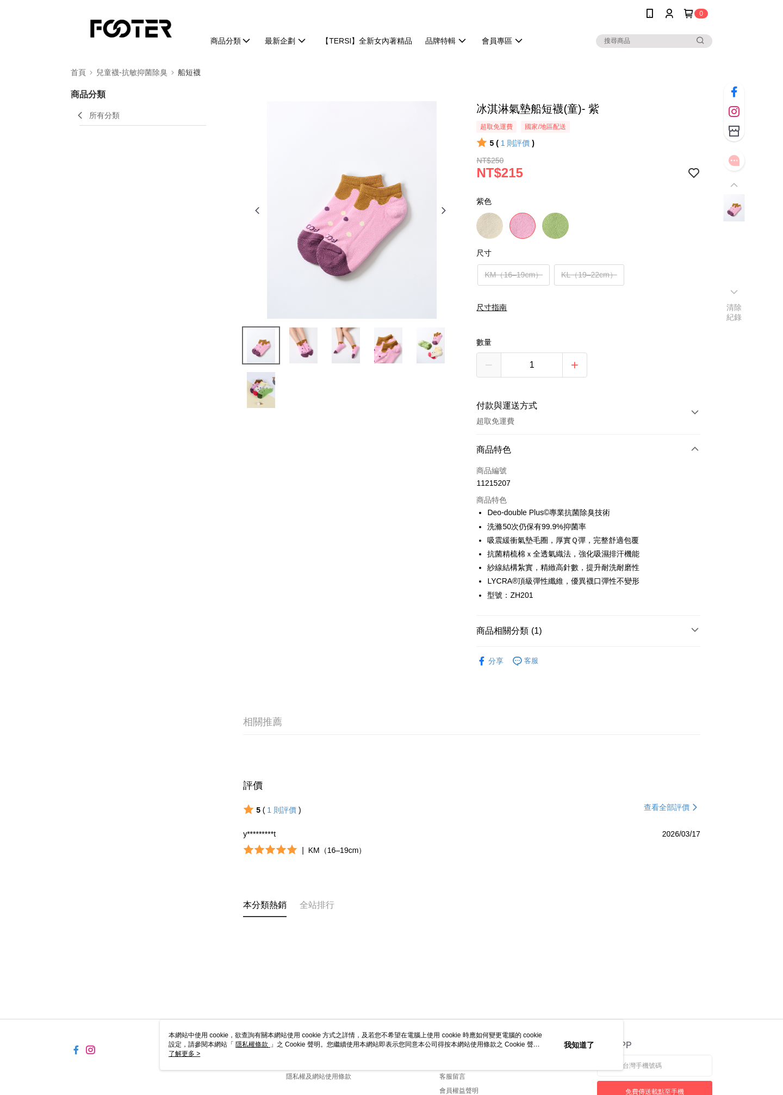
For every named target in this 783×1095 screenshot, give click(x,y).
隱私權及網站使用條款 (318, 1076)
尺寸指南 (491, 307)
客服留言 (452, 1076)
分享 (490, 661)
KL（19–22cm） (589, 274)
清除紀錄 (734, 312)
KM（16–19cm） (513, 274)
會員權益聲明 (458, 1090)
